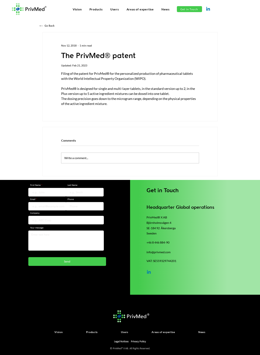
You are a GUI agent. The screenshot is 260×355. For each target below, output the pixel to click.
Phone (70, 199)
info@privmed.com (158, 252)
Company (35, 213)
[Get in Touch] (189, 9)
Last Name (72, 185)
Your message (36, 228)
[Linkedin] (208, 9)
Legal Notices (121, 341)
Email (32, 199)
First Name (35, 185)
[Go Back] (56, 25)
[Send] (67, 261)
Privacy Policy (138, 341)
